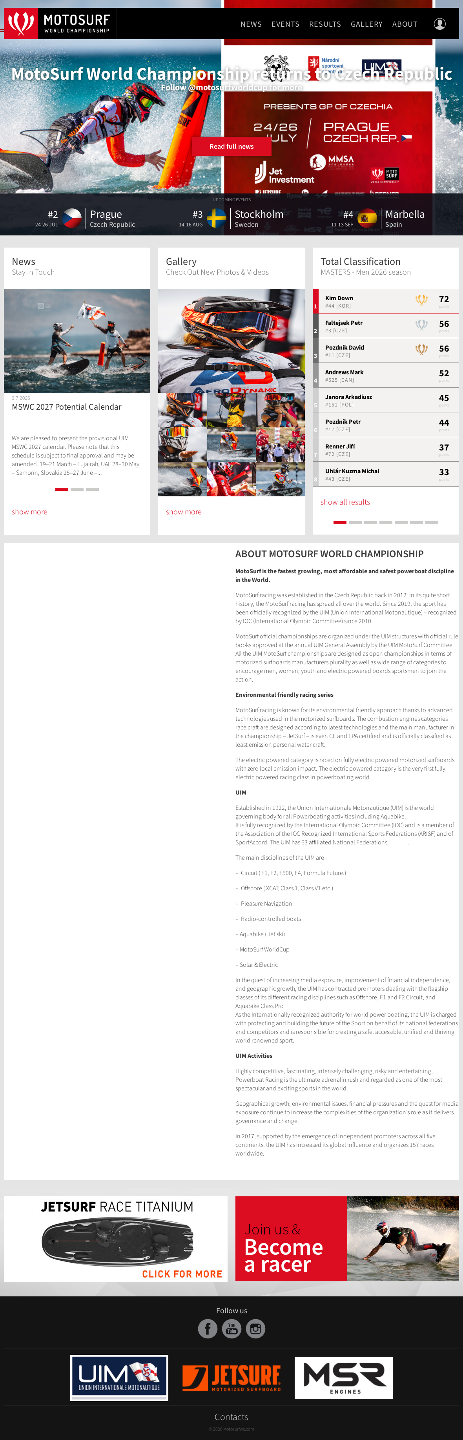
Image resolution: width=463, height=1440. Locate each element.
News (251, 24)
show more (29, 512)
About (405, 24)
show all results (345, 502)
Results (325, 24)
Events (286, 24)
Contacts (231, 1417)
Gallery (367, 24)
